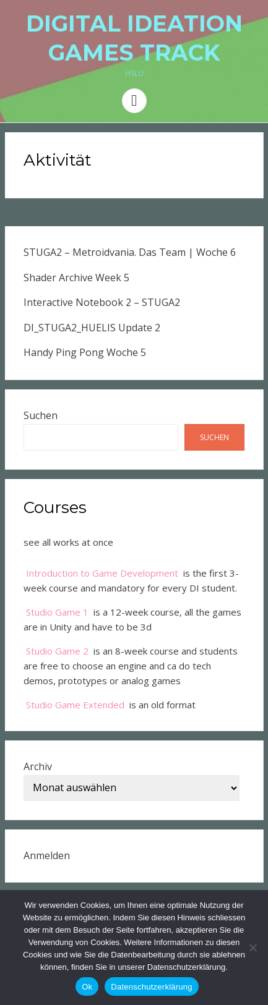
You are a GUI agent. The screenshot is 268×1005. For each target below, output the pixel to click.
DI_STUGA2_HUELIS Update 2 (92, 327)
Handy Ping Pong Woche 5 (85, 352)
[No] (252, 947)
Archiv (38, 766)
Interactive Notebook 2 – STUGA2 (102, 302)
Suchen (41, 415)
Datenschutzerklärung (151, 986)
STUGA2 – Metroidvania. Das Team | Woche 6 (130, 252)
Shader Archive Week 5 (76, 277)
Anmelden (47, 855)
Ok (87, 986)
